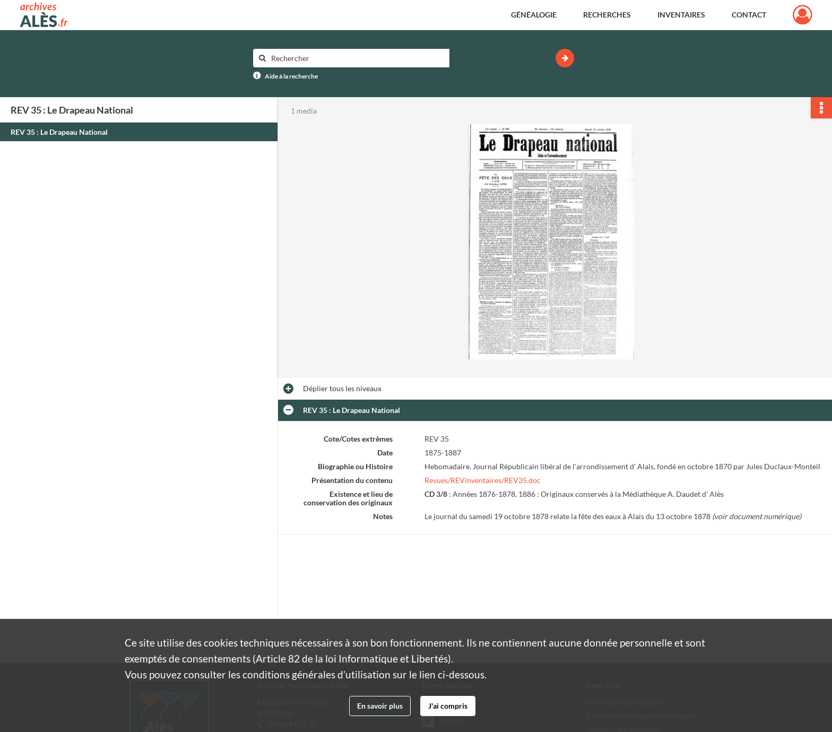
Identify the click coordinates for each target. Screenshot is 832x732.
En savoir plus (380, 705)
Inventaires (681, 14)
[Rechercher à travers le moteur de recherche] (356, 58)
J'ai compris (447, 705)
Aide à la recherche (291, 76)
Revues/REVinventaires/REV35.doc (482, 480)
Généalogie (534, 14)
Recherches (607, 14)
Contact (749, 14)
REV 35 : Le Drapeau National (59, 131)
